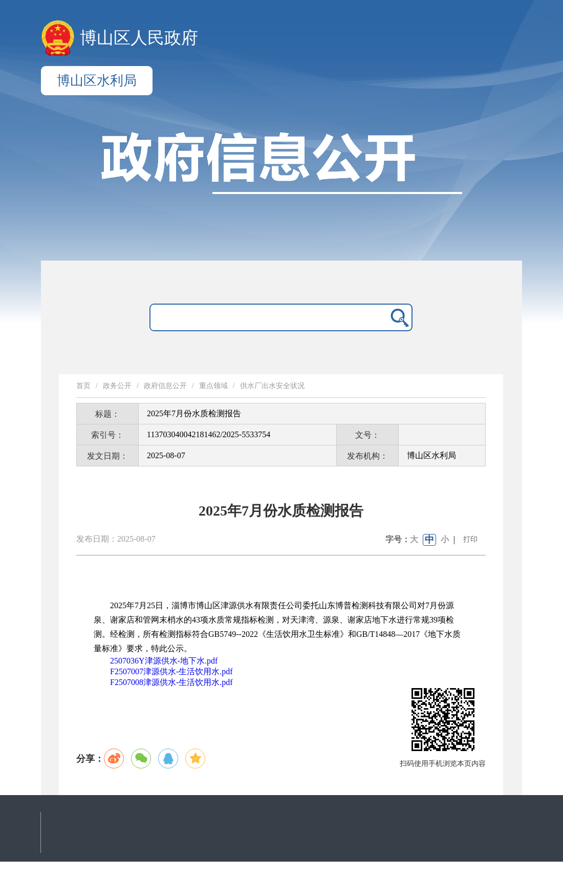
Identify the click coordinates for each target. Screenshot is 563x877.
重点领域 (213, 386)
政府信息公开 (165, 386)
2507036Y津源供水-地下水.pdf (164, 660)
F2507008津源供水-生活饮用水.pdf (171, 682)
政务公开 (117, 386)
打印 (470, 539)
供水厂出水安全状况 (272, 386)
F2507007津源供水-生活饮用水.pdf (171, 671)
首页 (83, 386)
